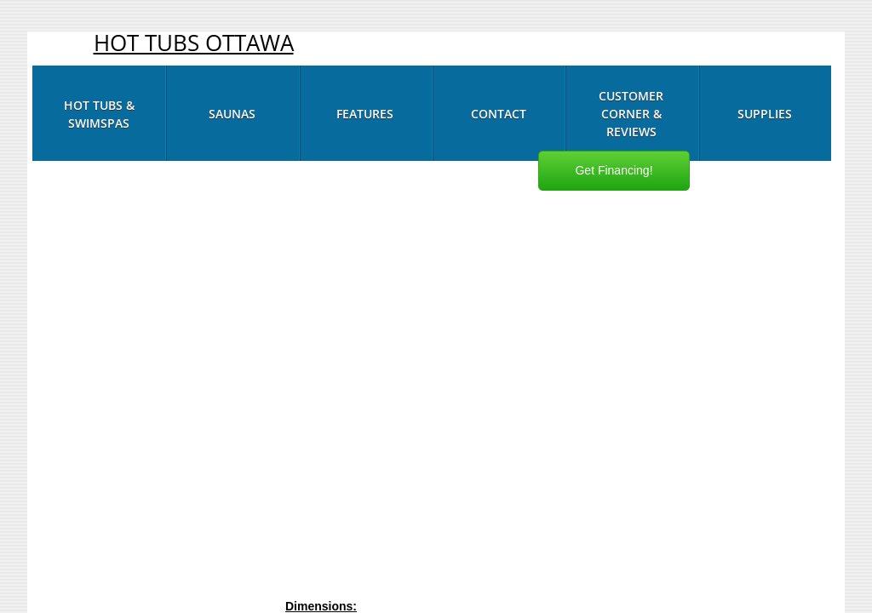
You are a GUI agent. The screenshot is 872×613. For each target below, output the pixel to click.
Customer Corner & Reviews (631, 114)
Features (364, 114)
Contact (498, 114)
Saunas (232, 114)
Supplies (764, 114)
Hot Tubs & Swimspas (99, 114)
